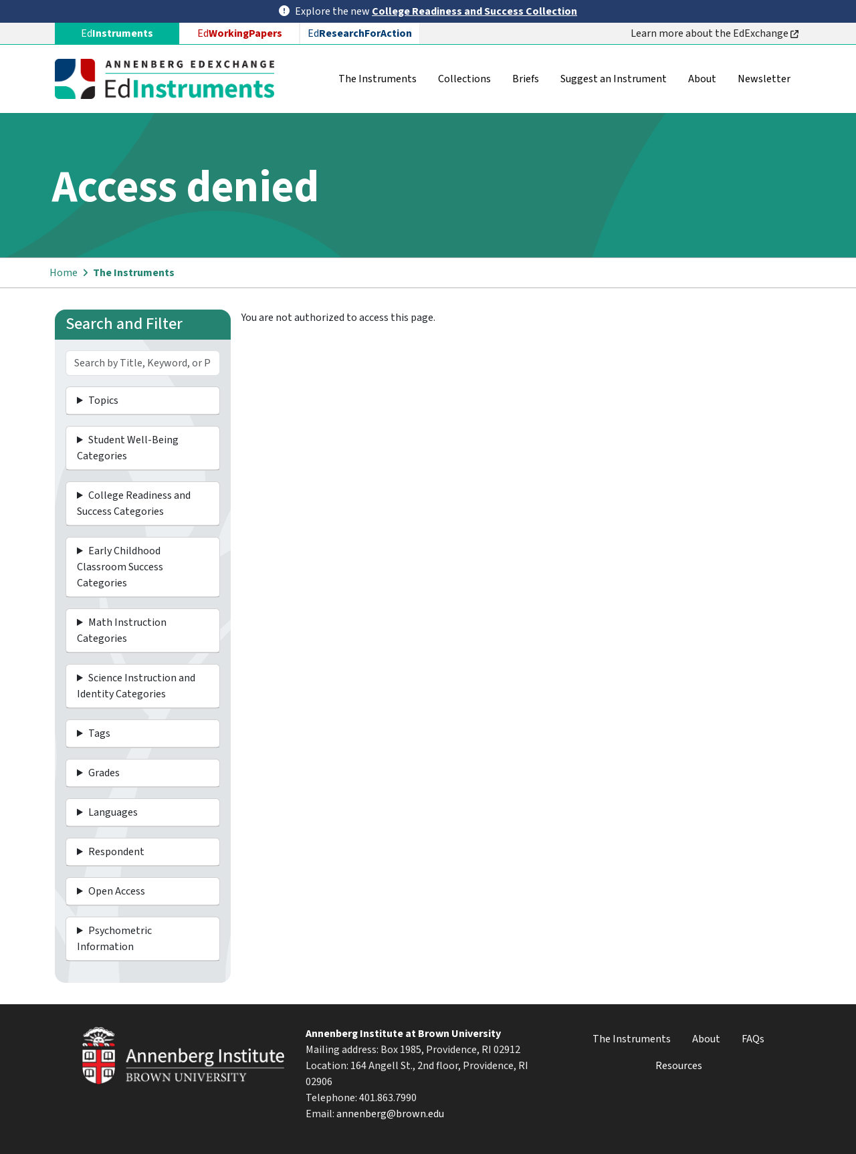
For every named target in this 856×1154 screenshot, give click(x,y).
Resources (678, 1065)
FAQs (753, 1039)
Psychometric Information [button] (114, 938)
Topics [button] (103, 400)
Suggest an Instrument (613, 79)
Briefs (525, 79)
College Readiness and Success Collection (474, 11)
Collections (464, 79)
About (702, 79)
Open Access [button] (116, 891)
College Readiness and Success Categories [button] (134, 503)
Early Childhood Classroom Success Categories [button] (120, 567)
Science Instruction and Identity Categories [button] (136, 686)
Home (63, 272)
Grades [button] (104, 773)
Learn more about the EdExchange (714, 33)
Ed (239, 33)
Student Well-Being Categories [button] (128, 448)
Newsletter (764, 79)
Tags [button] (99, 733)
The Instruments (377, 79)
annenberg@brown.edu (390, 1114)
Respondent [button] (116, 851)
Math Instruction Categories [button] (122, 630)
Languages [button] (113, 812)
